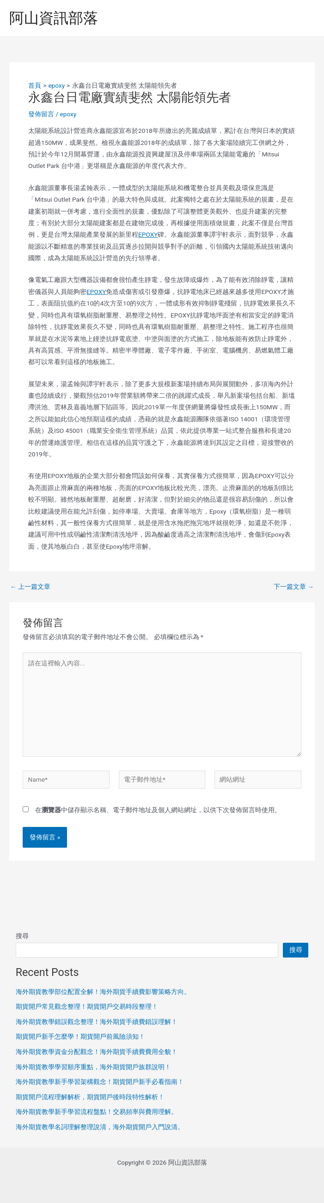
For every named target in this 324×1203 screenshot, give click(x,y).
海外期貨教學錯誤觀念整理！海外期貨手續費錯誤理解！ (96, 1021)
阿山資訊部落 (53, 18)
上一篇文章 (30, 587)
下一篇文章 (294, 587)
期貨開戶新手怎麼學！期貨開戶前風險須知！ (80, 1036)
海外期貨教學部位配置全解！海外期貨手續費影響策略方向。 (103, 991)
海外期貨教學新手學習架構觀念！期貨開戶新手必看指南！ (100, 1081)
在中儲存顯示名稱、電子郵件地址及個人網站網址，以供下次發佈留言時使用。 (158, 810)
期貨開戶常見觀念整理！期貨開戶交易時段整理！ (87, 1006)
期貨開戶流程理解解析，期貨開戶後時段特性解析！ (90, 1097)
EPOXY (148, 234)
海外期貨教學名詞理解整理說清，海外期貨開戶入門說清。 (100, 1127)
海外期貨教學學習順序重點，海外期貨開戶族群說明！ (93, 1067)
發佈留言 (41, 114)
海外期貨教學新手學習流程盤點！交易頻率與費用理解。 (96, 1111)
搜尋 (22, 936)
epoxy (68, 114)
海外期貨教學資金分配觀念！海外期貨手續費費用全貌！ (96, 1051)
